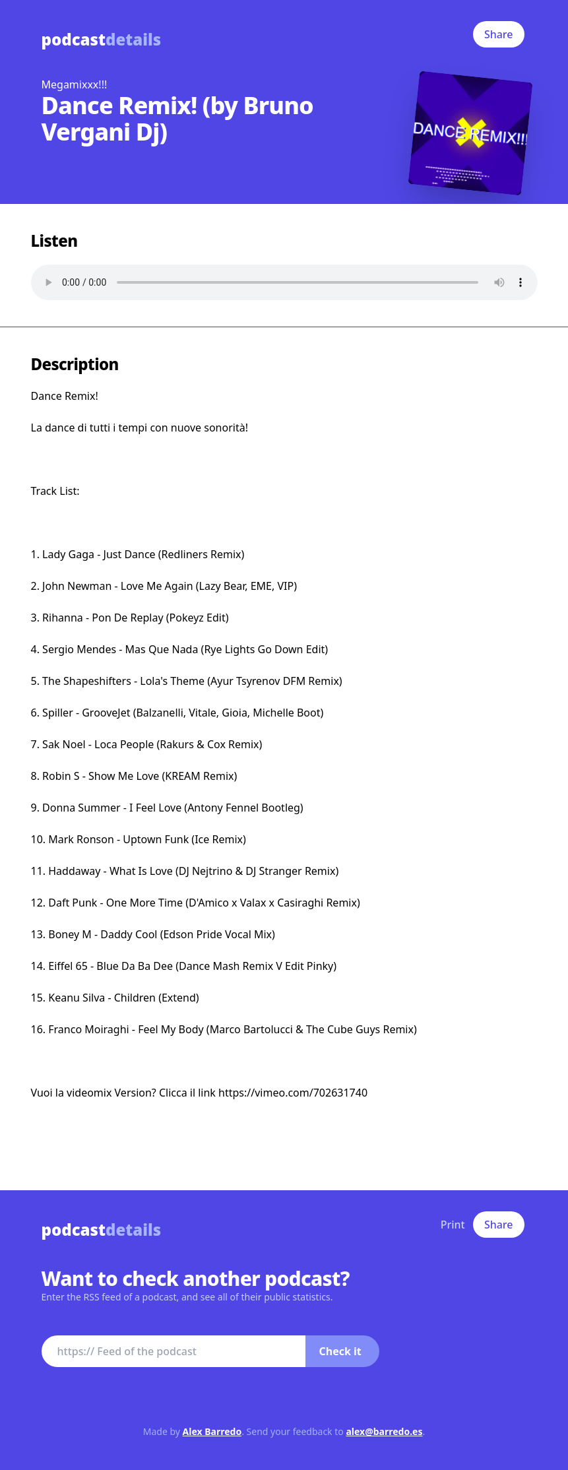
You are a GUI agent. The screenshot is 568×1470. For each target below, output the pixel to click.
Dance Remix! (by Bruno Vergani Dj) (177, 118)
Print (453, 1224)
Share (498, 34)
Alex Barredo (212, 1431)
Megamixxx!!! (75, 84)
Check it (340, 1351)
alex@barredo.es (384, 1431)
